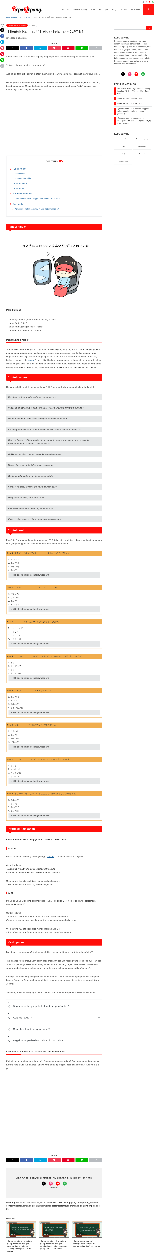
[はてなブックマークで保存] (2, 42)
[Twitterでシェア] (2, 30)
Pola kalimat (20, 174)
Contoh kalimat (20, 184)
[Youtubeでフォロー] (149, 2)
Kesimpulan (18, 204)
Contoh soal (18, 189)
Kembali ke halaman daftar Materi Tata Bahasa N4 (37, 209)
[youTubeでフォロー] (136, 74)
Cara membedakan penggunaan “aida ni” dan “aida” (37, 199)
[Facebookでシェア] (2, 36)
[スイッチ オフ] (148, 9)
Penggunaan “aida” (23, 178)
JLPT (33, 25)
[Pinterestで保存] (2, 54)
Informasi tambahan (22, 194)
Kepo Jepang (83, 1250)
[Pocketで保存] (2, 48)
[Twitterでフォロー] (143, 2)
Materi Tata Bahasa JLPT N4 (23, 1080)
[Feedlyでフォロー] (153, 2)
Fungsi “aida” (19, 169)
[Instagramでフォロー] (146, 2)
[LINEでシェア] (2, 60)
